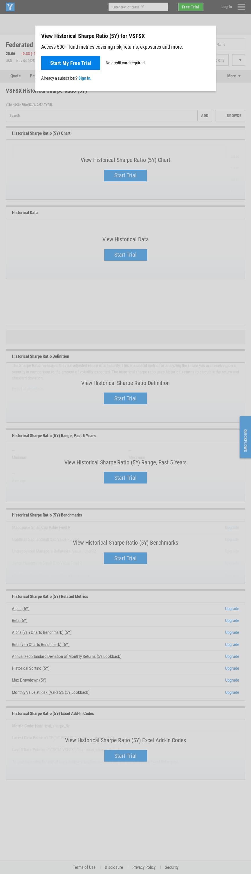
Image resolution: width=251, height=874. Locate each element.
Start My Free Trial (70, 63)
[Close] (208, 36)
